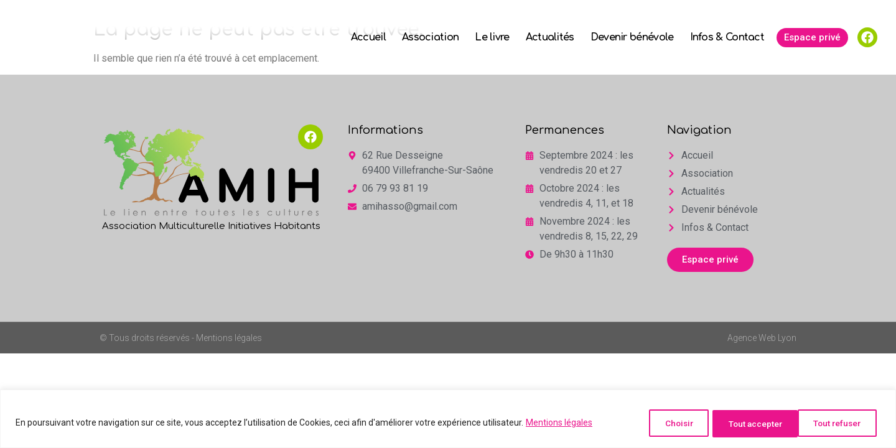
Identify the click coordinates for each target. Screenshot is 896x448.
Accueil (368, 37)
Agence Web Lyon (761, 338)
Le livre (492, 37)
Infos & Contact (727, 37)
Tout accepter (834, 424)
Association (430, 37)
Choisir (660, 424)
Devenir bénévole (632, 37)
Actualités (550, 37)
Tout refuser (741, 424)
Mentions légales (559, 424)
